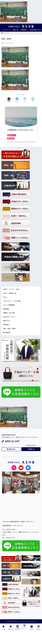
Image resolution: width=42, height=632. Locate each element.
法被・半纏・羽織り (9, 328)
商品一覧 (31, 449)
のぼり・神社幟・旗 (9, 293)
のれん (5, 297)
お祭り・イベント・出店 (11, 289)
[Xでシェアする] (9, 99)
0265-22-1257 (10, 441)
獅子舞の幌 (6, 332)
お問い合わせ (11, 449)
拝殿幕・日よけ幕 (9, 313)
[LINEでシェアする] (33, 99)
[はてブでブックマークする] (25, 99)
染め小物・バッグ (9, 317)
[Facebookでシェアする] (17, 99)
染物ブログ (6, 321)
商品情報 (6, 309)
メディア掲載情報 (9, 305)
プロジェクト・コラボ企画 (11, 301)
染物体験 (6, 324)
